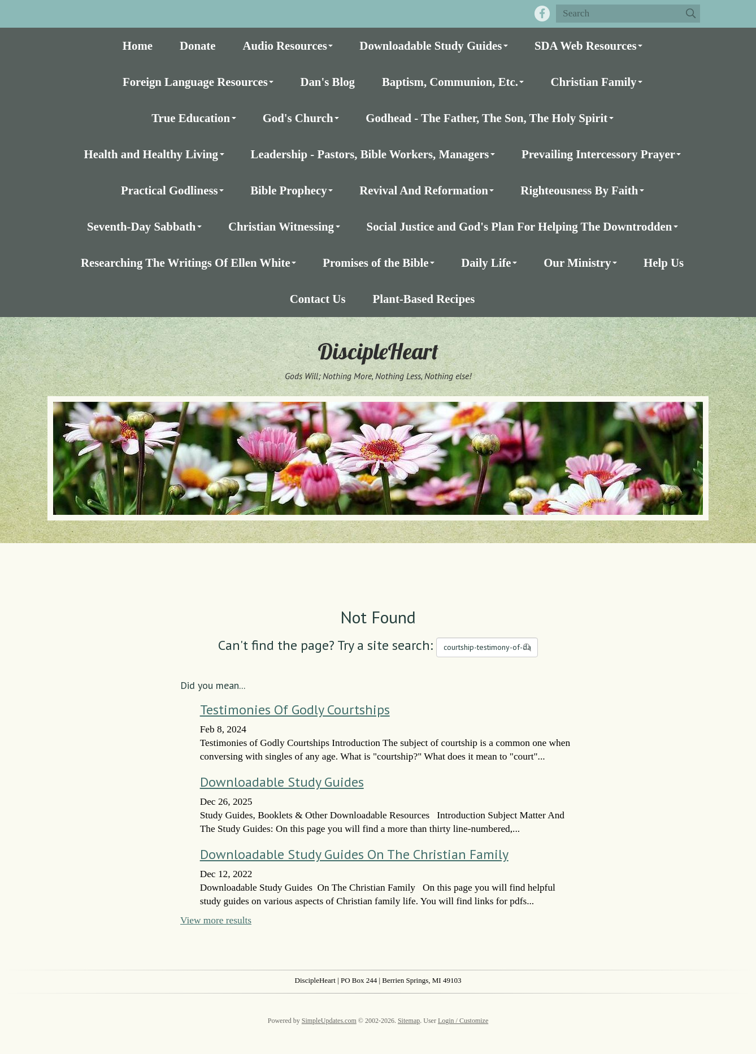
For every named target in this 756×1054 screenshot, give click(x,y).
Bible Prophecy (288, 190)
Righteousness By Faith (579, 190)
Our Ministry (577, 262)
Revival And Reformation (423, 190)
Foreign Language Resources (195, 81)
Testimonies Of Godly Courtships (295, 709)
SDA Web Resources (586, 45)
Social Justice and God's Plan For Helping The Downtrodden (519, 226)
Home (138, 45)
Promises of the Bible (375, 262)
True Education (190, 117)
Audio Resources (285, 45)
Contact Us (318, 298)
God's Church (298, 117)
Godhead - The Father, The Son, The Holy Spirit (486, 117)
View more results (215, 920)
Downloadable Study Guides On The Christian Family (354, 854)
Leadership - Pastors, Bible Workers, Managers (370, 154)
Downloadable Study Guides (430, 45)
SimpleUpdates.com (329, 1021)
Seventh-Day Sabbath (141, 226)
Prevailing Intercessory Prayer (598, 154)
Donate (198, 45)
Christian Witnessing (281, 226)
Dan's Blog (327, 81)
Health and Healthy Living (151, 154)
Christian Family (593, 81)
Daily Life (486, 262)
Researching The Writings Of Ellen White (185, 262)
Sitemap (409, 1021)
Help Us (664, 262)
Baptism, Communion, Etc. (450, 81)
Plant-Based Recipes (423, 298)
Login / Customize (463, 1021)
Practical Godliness (169, 190)
